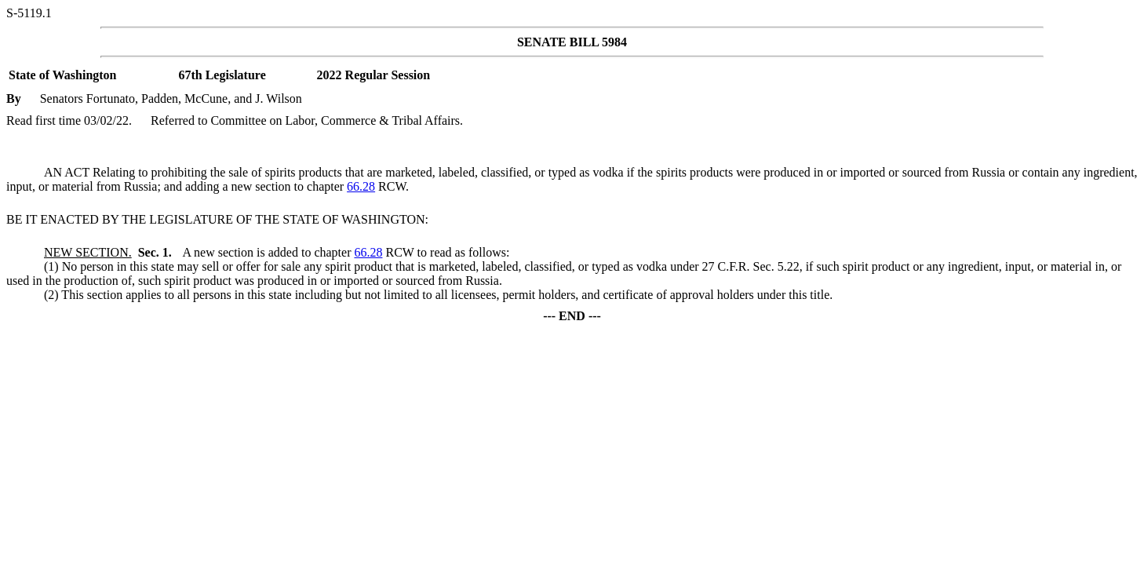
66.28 (361, 186)
